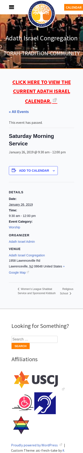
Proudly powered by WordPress (34, 445)
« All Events (19, 112)
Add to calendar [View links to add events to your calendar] (34, 170)
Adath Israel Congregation (42, 38)
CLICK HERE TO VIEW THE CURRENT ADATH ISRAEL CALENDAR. (41, 91)
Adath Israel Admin (22, 241)
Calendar (74, 7)
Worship (14, 227)
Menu (6, 7)
